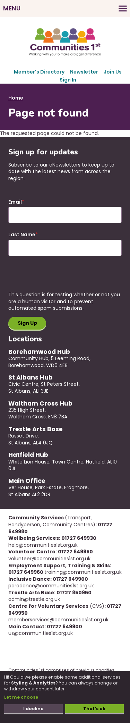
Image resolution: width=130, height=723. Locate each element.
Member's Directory (39, 71)
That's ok (94, 709)
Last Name (21, 234)
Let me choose (21, 697)
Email (15, 202)
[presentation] (61, 277)
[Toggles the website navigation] (65, 8)
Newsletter (84, 71)
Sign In (68, 79)
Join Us (113, 71)
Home (15, 97)
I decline (33, 709)
